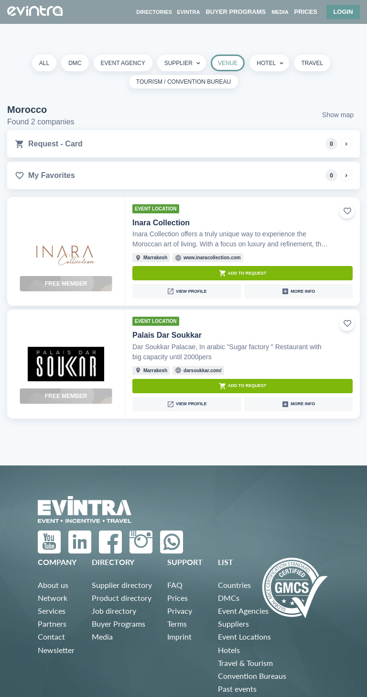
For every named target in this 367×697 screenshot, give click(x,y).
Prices (177, 597)
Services (51, 610)
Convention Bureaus (252, 675)
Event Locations (244, 636)
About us (53, 584)
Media (102, 636)
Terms (177, 623)
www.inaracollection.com (212, 257)
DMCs (228, 597)
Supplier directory (122, 584)
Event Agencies (243, 610)
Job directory (114, 610)
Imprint (179, 636)
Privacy (179, 610)
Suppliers (233, 623)
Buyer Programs (118, 623)
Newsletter (56, 649)
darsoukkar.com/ (202, 370)
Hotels (229, 649)
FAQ (175, 584)
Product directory (121, 597)
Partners (52, 623)
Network (52, 597)
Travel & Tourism (245, 662)
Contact (51, 636)
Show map (338, 115)
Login (343, 11)
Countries (234, 584)
